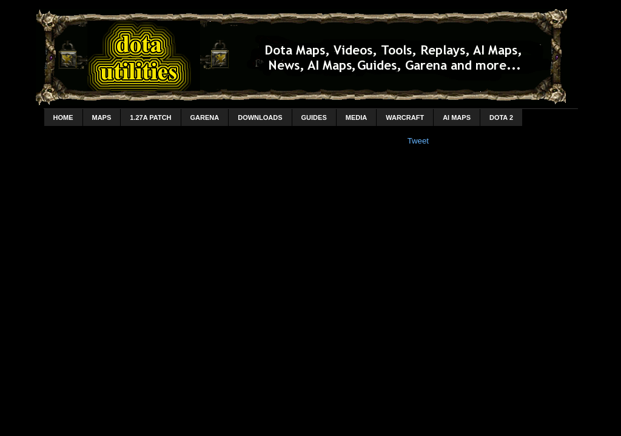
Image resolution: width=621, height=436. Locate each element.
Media (356, 117)
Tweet (418, 140)
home (63, 117)
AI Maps (457, 117)
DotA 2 (501, 117)
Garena (205, 117)
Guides (314, 117)
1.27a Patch (150, 117)
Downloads (260, 117)
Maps (102, 117)
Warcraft (405, 117)
